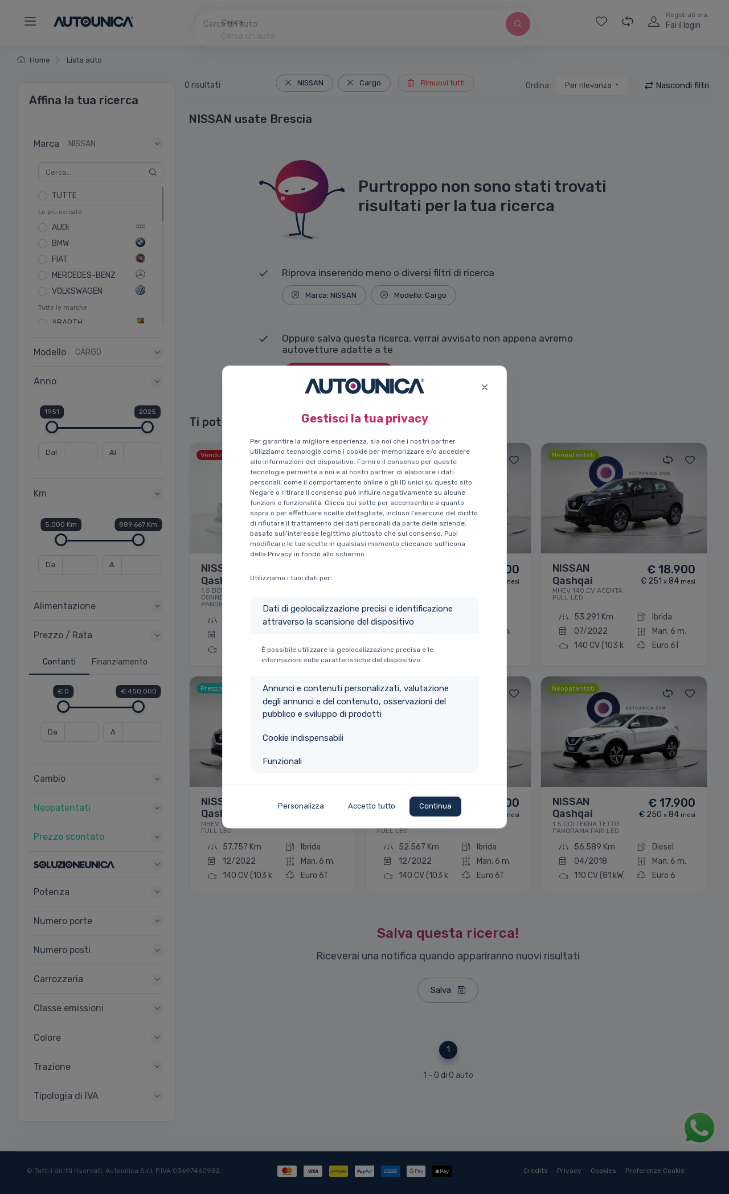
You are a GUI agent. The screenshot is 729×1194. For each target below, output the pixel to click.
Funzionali (282, 761)
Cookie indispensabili (303, 738)
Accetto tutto (371, 806)
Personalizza (301, 806)
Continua (435, 806)
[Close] (484, 385)
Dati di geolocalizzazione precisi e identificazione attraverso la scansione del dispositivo (358, 615)
